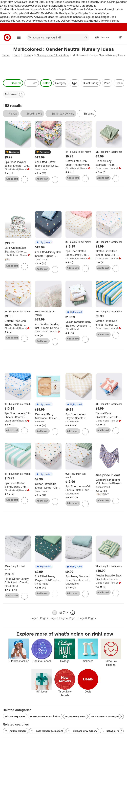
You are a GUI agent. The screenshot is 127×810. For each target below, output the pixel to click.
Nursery (28, 55)
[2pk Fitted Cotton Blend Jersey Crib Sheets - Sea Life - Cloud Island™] (18, 485)
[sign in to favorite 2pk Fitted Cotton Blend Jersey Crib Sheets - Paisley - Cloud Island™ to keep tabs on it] (85, 268)
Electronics (80, 9)
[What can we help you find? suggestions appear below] (57, 37)
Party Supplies (16, 13)
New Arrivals (35, 16)
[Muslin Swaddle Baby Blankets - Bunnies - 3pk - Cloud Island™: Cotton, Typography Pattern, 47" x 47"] (109, 577)
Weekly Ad (13, 20)
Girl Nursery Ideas (15, 716)
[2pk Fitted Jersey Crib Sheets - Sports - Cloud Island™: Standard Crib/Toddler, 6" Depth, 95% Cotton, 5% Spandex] (18, 415)
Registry (75, 20)
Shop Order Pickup (30, 20)
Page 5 (73, 618)
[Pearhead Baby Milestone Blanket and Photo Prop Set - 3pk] (48, 416)
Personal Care (77, 5)
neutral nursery (15, 731)
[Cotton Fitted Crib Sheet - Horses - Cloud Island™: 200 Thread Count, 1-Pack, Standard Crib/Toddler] (18, 323)
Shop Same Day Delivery (55, 20)
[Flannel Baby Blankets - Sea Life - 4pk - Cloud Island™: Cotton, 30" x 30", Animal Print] (109, 415)
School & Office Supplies (54, 9)
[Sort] (31, 83)
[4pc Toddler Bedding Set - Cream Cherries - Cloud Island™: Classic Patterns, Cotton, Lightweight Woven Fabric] (48, 326)
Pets (50, 13)
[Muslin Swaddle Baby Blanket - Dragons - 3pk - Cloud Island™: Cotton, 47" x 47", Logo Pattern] (78, 324)
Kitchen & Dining (107, 1)
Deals (12, 16)
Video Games (95, 9)
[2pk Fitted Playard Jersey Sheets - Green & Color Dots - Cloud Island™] (18, 164)
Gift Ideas (30, 13)
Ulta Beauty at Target (65, 13)
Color (45, 83)
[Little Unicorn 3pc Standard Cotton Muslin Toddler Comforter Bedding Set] (18, 249)
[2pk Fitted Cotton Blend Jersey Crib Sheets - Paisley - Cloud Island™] (78, 253)
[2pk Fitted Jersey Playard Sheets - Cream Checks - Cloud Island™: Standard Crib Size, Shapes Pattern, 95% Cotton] (78, 416)
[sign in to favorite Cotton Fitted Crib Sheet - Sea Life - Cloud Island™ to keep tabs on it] (115, 268)
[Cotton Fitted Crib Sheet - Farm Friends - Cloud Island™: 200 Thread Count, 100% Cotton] (78, 163)
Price (107, 83)
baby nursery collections (47, 731)
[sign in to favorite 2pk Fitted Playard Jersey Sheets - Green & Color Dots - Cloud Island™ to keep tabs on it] (24, 179)
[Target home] (7, 37)
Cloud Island (11, 169)
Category (60, 83)
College (85, 16)
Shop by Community (90, 13)
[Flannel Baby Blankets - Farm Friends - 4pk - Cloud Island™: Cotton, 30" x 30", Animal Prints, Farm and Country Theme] (109, 163)
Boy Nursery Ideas (75, 716)
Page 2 (44, 618)
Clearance (21, 16)
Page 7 (92, 618)
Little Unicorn (12, 255)
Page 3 (54, 618)
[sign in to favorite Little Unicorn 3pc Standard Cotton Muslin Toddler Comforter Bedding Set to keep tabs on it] (24, 266)
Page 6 (83, 618)
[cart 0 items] (120, 37)
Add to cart (12, 178)
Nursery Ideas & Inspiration (53, 55)
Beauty (64, 5)
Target (6, 55)
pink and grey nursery (82, 731)
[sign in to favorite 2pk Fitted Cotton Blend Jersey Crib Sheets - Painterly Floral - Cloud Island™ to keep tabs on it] (55, 179)
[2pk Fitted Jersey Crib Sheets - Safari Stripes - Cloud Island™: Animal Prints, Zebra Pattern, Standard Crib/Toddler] (78, 488)
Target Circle (98, 20)
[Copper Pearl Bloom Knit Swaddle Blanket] (109, 482)
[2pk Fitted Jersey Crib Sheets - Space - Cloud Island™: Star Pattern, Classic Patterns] (48, 254)
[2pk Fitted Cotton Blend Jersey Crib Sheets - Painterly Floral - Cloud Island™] (48, 164)
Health (15, 9)
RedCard (85, 20)
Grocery (23, 5)
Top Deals (96, 16)
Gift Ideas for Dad (33, 1)
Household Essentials (41, 5)
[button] (12, 152)
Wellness (24, 9)
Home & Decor (88, 1)
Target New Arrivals (11, 1)
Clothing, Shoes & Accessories (61, 1)
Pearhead (40, 421)
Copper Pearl (103, 487)
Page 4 (63, 618)
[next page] (72, 612)
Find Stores (112, 20)
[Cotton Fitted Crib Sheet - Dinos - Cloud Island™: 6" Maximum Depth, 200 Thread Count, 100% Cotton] (48, 486)
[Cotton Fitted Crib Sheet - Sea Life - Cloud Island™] (109, 253)
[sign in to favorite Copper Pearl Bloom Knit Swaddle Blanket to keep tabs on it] (115, 501)
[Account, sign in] (103, 37)
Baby (57, 5)
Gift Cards (42, 13)
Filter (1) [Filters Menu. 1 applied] (13, 83)
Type (74, 83)
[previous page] (54, 612)
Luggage (35, 9)
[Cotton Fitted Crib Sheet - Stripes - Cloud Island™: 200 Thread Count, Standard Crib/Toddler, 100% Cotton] (109, 323)
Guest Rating (90, 83)
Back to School (72, 16)
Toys (71, 9)
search (86, 37)
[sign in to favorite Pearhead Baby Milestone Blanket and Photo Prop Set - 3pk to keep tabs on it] (55, 431)
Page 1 (35, 618)
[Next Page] (21, 94)
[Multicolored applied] (14, 94)
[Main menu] (18, 37)
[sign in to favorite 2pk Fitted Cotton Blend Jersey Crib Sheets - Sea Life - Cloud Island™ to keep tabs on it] (24, 500)
